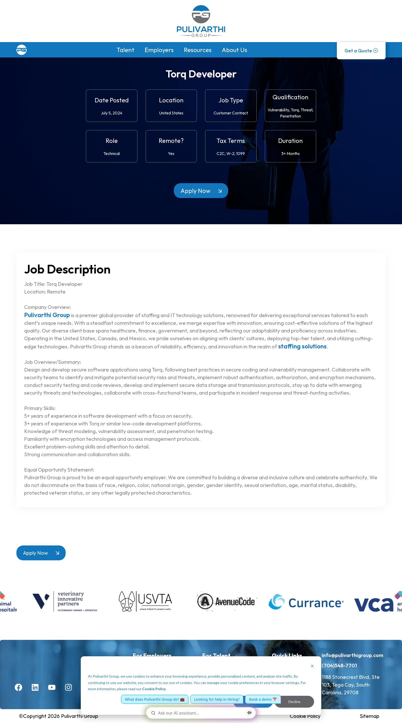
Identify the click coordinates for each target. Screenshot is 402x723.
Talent (125, 50)
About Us (234, 50)
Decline (294, 701)
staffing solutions (302, 346)
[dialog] (201, 685)
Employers (159, 50)
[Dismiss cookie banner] (312, 666)
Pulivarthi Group (47, 315)
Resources (198, 50)
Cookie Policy (154, 689)
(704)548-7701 (339, 665)
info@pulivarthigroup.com (352, 655)
